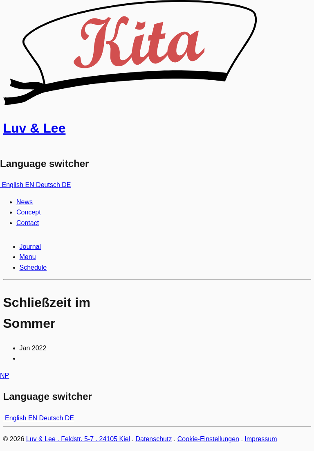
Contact (27, 222)
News (24, 201)
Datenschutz (154, 438)
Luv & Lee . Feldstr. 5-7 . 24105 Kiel (78, 438)
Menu (28, 256)
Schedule (33, 267)
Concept (28, 212)
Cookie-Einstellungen (208, 438)
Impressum (260, 438)
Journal (30, 246)
